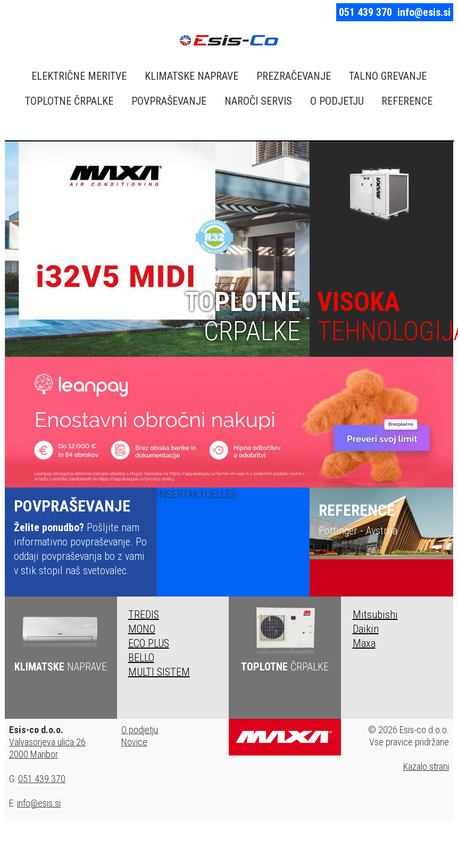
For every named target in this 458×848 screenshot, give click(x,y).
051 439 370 (365, 12)
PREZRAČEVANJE (293, 76)
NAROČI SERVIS (258, 101)
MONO (141, 629)
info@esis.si (424, 12)
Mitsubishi (375, 614)
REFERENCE (406, 101)
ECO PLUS (148, 643)
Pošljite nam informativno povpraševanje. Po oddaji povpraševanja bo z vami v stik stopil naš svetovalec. (81, 537)
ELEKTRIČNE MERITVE (79, 76)
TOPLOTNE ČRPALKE (69, 101)
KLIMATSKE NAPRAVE (191, 76)
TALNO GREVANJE (388, 76)
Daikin (366, 629)
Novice (134, 742)
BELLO (141, 657)
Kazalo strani (426, 766)
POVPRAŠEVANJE (168, 101)
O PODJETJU (337, 101)
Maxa (364, 643)
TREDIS (143, 614)
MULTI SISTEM (159, 672)
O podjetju (139, 729)
